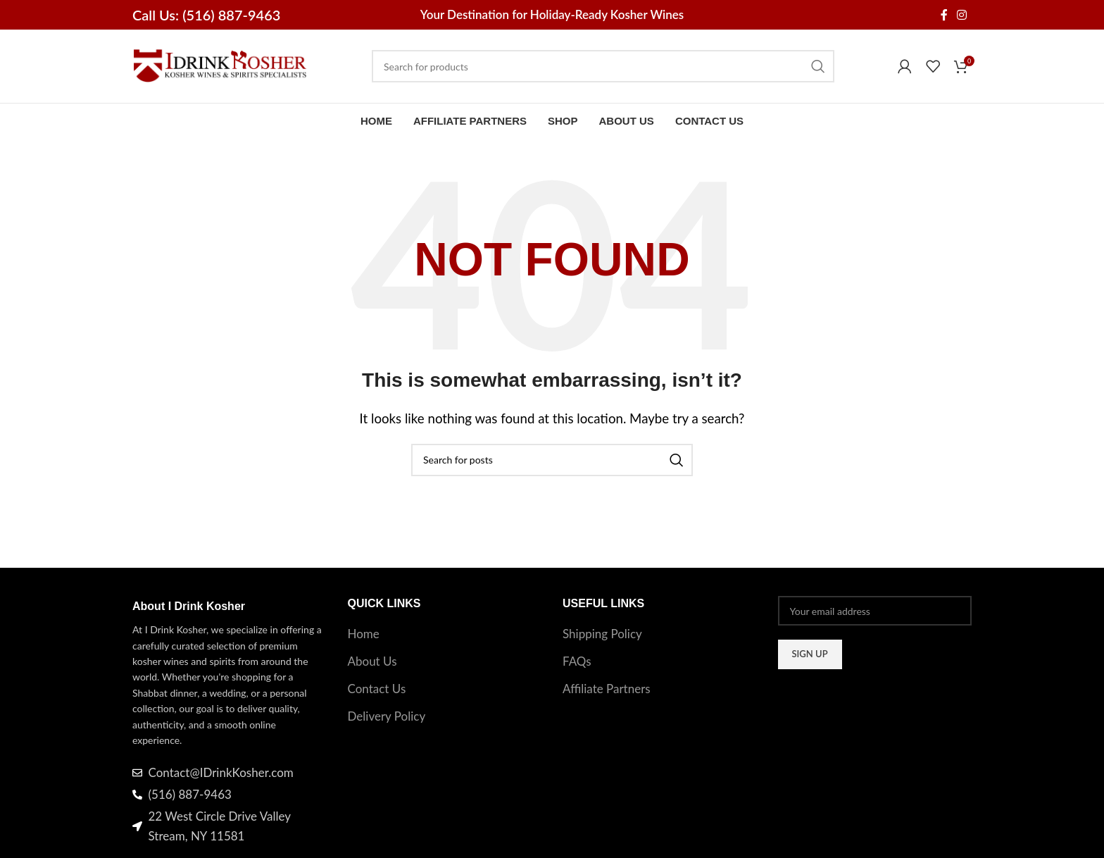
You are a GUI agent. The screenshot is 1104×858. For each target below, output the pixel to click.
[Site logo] (220, 64)
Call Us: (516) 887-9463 (206, 14)
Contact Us (377, 688)
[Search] (603, 66)
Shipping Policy (602, 633)
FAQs (577, 661)
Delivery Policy (387, 716)
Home (364, 633)
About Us (372, 661)
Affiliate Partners (607, 688)
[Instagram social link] (962, 14)
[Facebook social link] (944, 14)
